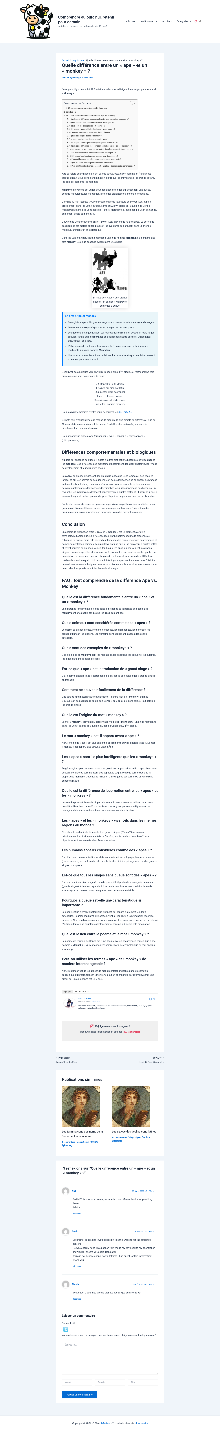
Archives (167, 21)
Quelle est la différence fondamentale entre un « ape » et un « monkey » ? (103, 119)
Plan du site (142, 1423)
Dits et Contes (126, 412)
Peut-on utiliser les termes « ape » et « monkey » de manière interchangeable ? (106, 166)
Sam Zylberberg (85, 998)
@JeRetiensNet (132, 1031)
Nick (74, 1191)
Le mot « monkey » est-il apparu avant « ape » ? (91, 139)
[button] (156, 21)
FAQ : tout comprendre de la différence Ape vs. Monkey (93, 115)
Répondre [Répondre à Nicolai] (78, 1301)
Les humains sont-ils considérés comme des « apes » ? (96, 152)
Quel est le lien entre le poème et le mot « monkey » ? (95, 162)
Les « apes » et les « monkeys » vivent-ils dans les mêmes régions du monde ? (106, 149)
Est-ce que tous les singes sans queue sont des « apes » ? (97, 156)
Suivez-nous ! (196, 21)
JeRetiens (95, 1002)
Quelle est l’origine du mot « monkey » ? (88, 136)
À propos (67, 991)
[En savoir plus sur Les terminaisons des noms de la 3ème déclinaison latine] (81, 1106)
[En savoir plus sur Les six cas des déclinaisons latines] (131, 1106)
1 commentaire (69, 1142)
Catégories (183, 21)
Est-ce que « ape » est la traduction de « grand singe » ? (95, 129)
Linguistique (84, 1142)
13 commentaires (120, 1142)
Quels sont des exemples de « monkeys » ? (89, 126)
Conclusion (71, 112)
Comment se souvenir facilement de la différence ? (93, 132)
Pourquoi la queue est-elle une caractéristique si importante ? (99, 159)
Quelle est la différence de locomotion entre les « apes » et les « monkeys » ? (104, 146)
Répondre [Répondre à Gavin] (78, 1268)
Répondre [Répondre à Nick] (78, 1214)
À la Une (130, 21)
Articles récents (82, 991)
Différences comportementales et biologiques (88, 108)
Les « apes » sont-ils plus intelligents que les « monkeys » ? (97, 142)
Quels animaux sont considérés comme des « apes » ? (95, 122)
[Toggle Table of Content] (137, 103)
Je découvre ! (148, 21)
